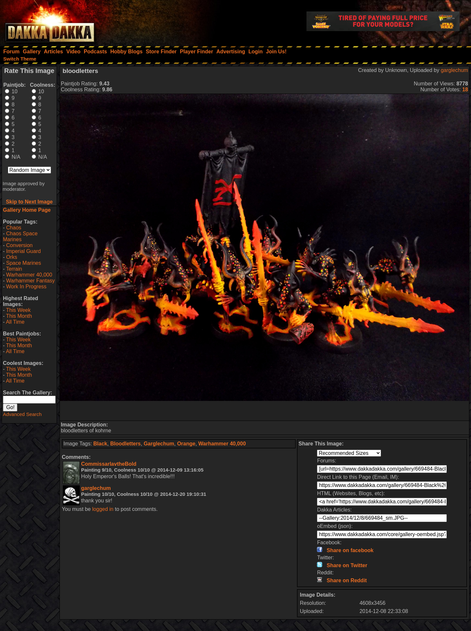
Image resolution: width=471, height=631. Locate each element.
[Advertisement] (264, 411)
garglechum (454, 70)
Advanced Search (22, 414)
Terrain (14, 269)
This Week (18, 310)
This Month (19, 316)
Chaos (13, 227)
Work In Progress (26, 286)
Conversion (19, 245)
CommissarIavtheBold (108, 464)
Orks (11, 257)
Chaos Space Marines (20, 236)
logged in (102, 509)
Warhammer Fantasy (30, 280)
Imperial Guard (23, 251)
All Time (15, 322)
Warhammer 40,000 (29, 275)
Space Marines (23, 263)
